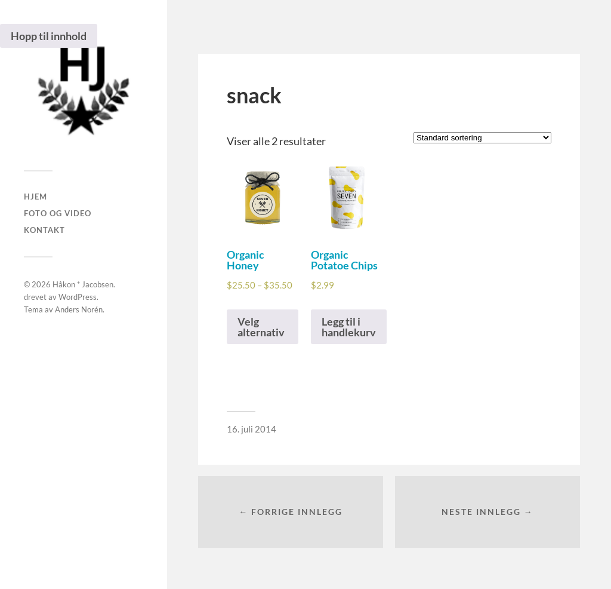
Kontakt (44, 230)
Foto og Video (57, 213)
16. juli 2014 (251, 429)
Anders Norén (79, 309)
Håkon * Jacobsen (83, 284)
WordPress (77, 297)
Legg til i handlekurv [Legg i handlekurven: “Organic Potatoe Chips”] (349, 327)
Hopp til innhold (49, 35)
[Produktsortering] (482, 137)
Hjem (35, 196)
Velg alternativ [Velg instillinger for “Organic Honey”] (261, 327)
